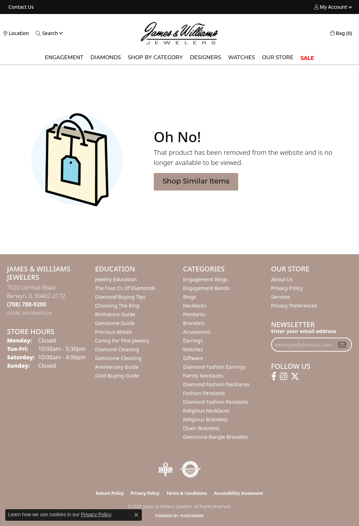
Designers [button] (205, 58)
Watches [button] (241, 58)
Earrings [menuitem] (193, 340)
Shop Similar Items (196, 181)
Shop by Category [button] (155, 58)
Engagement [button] (64, 58)
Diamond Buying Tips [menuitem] (120, 296)
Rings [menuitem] (189, 296)
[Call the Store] (26, 304)
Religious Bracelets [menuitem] (205, 419)
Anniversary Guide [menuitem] (116, 367)
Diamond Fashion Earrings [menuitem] (214, 367)
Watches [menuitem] (193, 349)
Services (280, 296)
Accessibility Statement (238, 493)
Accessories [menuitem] (196, 331)
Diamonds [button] (105, 58)
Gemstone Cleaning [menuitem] (118, 358)
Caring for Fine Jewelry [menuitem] (122, 340)
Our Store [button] (278, 58)
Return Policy (110, 493)
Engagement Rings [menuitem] (205, 279)
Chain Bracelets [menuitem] (201, 428)
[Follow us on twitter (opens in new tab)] (295, 376)
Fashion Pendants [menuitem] (204, 393)
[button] (330, 7)
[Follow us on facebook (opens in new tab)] (273, 376)
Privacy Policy (287, 288)
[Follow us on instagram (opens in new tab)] (283, 376)
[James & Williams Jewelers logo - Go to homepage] (179, 33)
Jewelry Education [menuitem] (116, 279)
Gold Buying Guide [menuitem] (117, 375)
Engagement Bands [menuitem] (206, 288)
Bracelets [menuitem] (194, 323)
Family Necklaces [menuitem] (203, 375)
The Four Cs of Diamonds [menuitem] (125, 288)
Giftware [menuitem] (193, 358)
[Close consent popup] (136, 515)
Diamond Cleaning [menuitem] (117, 349)
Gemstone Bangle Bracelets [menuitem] (215, 437)
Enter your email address (303, 330)
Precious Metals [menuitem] (113, 331)
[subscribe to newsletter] (342, 344)
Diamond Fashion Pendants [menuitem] (215, 402)
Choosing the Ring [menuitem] (117, 305)
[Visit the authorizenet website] (190, 469)
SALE (307, 58)
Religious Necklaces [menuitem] (206, 410)
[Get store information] (29, 313)
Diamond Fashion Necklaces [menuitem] (216, 384)
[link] (20, 7)
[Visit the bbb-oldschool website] (165, 469)
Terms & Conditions (186, 493)
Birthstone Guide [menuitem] (115, 314)
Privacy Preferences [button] (294, 305)
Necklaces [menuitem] (195, 305)
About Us (282, 279)
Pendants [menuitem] (194, 314)
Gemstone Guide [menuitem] (115, 323)
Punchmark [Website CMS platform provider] (192, 515)
